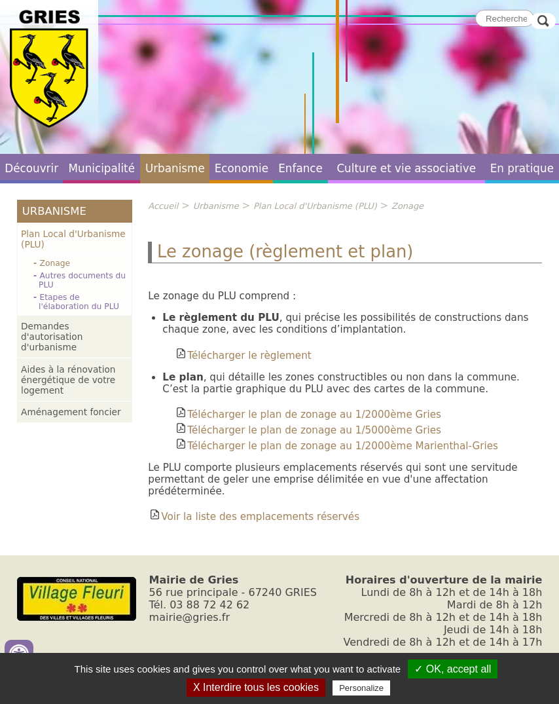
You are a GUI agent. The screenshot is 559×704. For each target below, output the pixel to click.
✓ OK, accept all (452, 669)
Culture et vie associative (406, 168)
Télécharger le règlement (243, 355)
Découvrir (31, 168)
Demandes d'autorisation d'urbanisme (51, 336)
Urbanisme (175, 168)
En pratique (522, 168)
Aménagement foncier (71, 412)
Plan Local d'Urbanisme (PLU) (73, 239)
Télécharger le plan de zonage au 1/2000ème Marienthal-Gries (336, 446)
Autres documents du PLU (82, 280)
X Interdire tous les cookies (256, 687)
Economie (241, 168)
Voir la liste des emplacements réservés (253, 517)
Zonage (54, 263)
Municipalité (102, 168)
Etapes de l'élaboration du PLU (79, 302)
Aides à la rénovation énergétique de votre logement (68, 380)
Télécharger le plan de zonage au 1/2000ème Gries (307, 414)
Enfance (300, 168)
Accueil (163, 206)
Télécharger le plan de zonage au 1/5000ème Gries (307, 430)
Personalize (361, 688)
